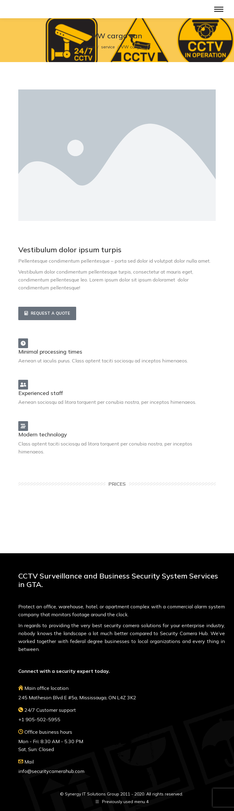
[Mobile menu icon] (218, 9)
